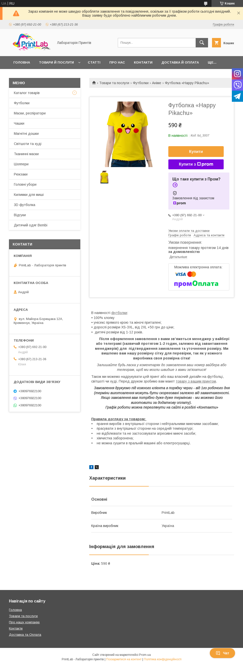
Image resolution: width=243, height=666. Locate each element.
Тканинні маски (26, 154)
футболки (119, 313)
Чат (222, 653)
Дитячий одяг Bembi (30, 225)
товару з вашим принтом (196, 381)
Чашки (19, 123)
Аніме (156, 83)
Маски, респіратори (30, 113)
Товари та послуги (114, 83)
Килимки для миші (29, 195)
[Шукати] (202, 42)
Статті (94, 62)
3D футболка (24, 205)
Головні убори (25, 184)
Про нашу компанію (24, 622)
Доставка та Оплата (25, 634)
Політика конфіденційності (163, 659)
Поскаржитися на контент (124, 659)
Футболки (141, 83)
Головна (21, 62)
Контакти (143, 62)
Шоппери (21, 164)
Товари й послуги (56, 62)
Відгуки (20, 215)
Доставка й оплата (180, 62)
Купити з (196, 164)
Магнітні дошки (26, 134)
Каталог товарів (27, 93)
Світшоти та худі (27, 144)
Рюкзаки (21, 174)
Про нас (117, 62)
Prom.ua (145, 655)
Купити (196, 151)
